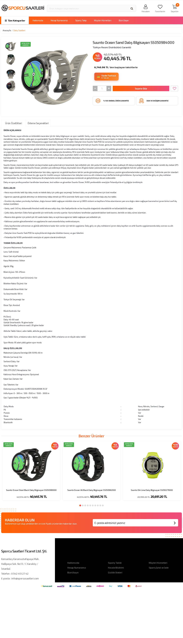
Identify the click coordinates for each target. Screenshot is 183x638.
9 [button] (100, 505)
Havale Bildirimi (116, 567)
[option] (31, 472)
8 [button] (98, 505)
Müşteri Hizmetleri (102, 20)
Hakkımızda (37, 20)
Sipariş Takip (81, 20)
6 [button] (93, 505)
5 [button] (90, 505)
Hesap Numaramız (59, 20)
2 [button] (83, 505)
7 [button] (95, 505)
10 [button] (103, 505)
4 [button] (88, 505)
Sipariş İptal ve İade (159, 567)
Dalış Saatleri (19, 30)
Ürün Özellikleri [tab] (13, 123)
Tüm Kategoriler (15, 20)
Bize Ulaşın (124, 20)
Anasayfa (7, 30)
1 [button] (80, 505)
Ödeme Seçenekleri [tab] (38, 123)
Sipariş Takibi (115, 562)
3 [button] (85, 505)
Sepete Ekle (141, 89)
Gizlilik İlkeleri (115, 572)
